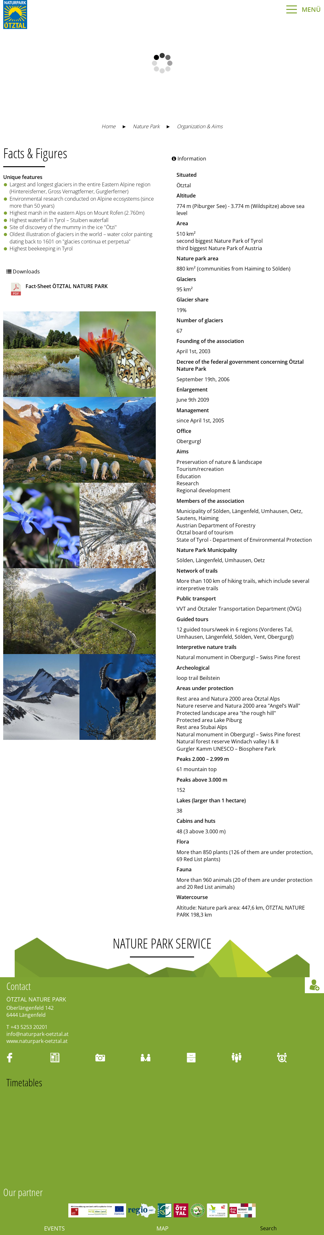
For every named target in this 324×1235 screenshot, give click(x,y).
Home (109, 126)
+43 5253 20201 (29, 1026)
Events (54, 1228)
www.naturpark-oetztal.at (37, 1041)
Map (162, 1228)
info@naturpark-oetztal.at (37, 1034)
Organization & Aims (199, 126)
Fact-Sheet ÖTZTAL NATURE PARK (59, 289)
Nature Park (146, 126)
